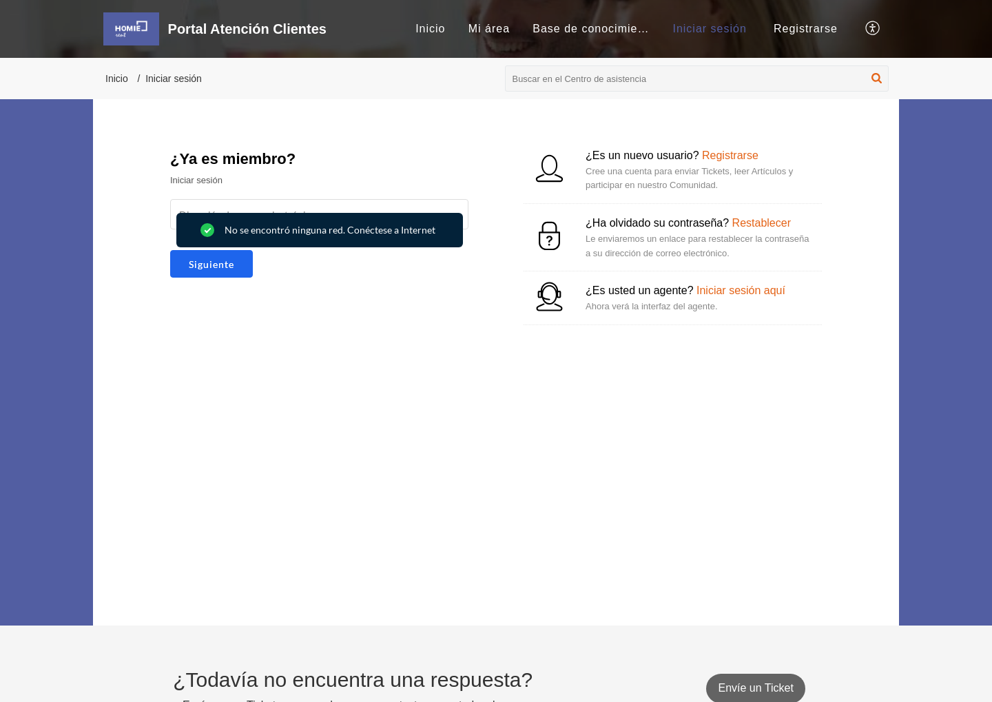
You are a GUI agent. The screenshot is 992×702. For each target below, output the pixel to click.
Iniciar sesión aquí (740, 290)
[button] (873, 29)
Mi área (489, 28)
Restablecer (761, 223)
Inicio (430, 28)
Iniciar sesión (709, 28)
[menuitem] (430, 29)
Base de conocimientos (597, 28)
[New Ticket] (755, 688)
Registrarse (806, 28)
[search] (697, 78)
